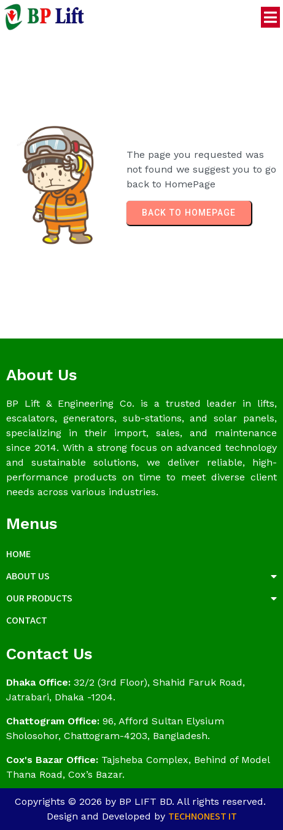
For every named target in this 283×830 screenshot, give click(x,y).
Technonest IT (202, 816)
